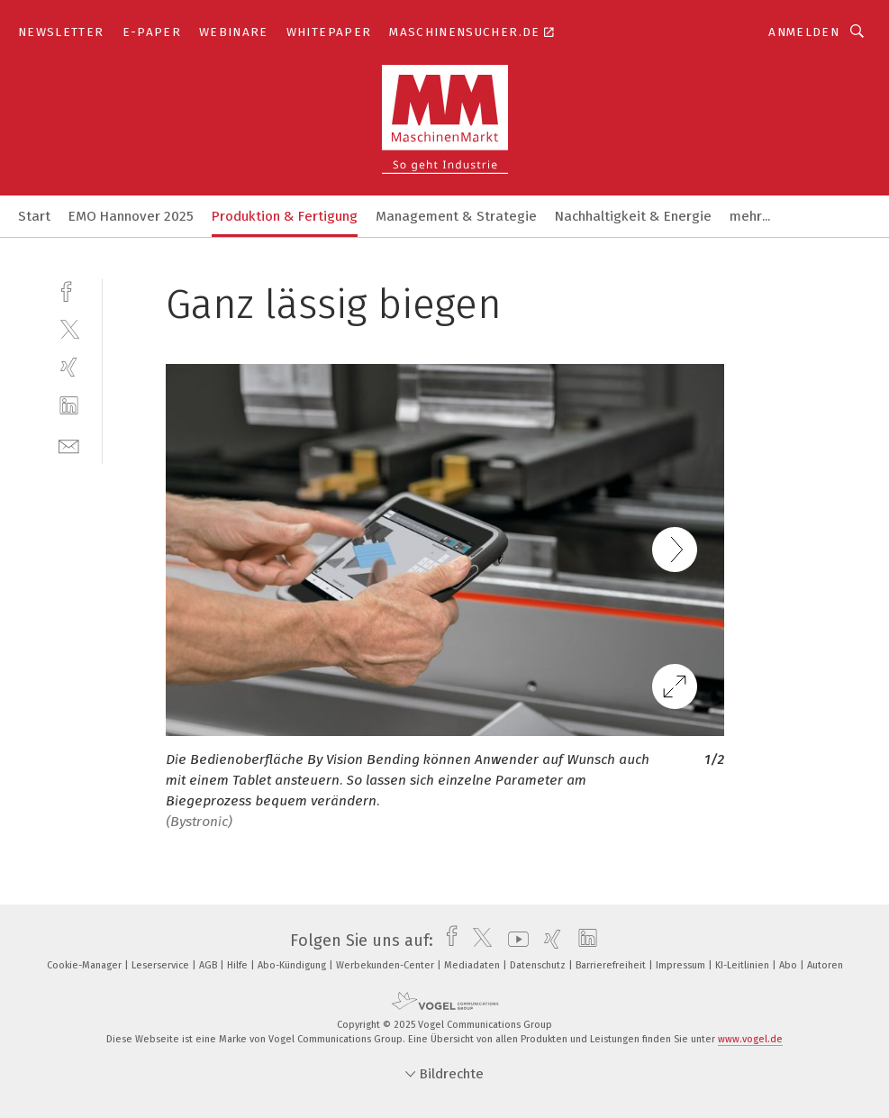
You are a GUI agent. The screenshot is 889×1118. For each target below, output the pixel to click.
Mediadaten (473, 965)
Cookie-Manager (85, 965)
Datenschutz (539, 965)
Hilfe (238, 965)
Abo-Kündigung (293, 965)
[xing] (69, 367)
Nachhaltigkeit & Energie (633, 216)
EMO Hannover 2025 (131, 216)
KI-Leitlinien (743, 965)
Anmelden (803, 32)
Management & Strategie (456, 216)
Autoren (825, 965)
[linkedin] (69, 406)
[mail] (69, 444)
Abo (789, 965)
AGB (209, 965)
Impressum (682, 965)
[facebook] (69, 289)
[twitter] (69, 328)
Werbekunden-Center (386, 965)
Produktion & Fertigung (285, 216)
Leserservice (162, 965)
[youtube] (514, 940)
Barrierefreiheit (612, 965)
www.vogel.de (750, 1039)
